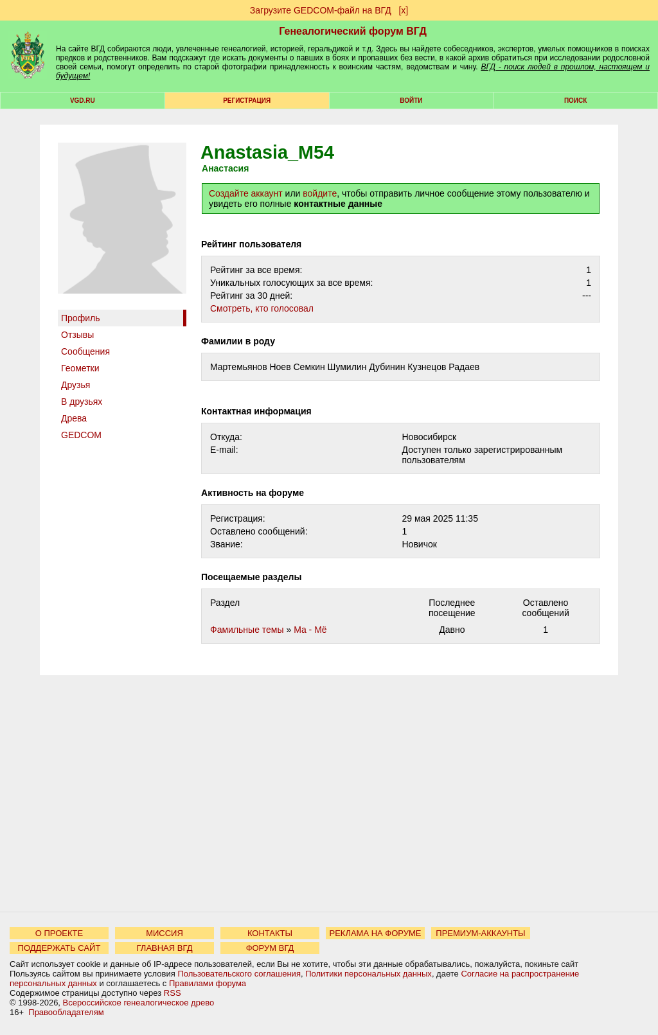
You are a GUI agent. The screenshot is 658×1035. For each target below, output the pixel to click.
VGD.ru (82, 100)
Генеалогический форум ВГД (353, 31)
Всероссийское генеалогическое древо (139, 1002)
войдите (320, 193)
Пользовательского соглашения (239, 973)
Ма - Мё (310, 629)
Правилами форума (207, 983)
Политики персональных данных (368, 973)
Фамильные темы (247, 629)
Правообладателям (65, 1012)
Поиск (575, 100)
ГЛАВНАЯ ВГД (165, 948)
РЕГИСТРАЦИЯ (247, 100)
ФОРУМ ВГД (270, 948)
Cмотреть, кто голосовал (262, 308)
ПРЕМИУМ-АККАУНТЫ (480, 933)
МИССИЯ (164, 933)
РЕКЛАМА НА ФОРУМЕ (375, 933)
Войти (411, 100)
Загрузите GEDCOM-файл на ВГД (320, 10)
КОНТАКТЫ (269, 933)
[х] (403, 10)
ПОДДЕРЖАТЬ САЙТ (59, 948)
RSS (172, 993)
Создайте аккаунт (246, 193)
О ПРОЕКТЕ (59, 933)
